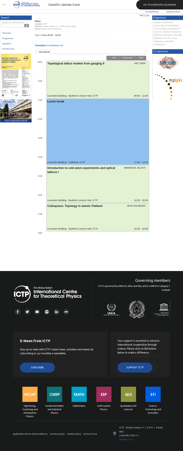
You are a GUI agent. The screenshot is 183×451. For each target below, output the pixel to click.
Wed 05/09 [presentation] (44, 52)
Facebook (17, 312)
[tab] (44, 52)
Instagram (47, 312)
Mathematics (79, 406)
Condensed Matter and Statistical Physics (54, 409)
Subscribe (37, 367)
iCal (147, 15)
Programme (7, 38)
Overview (6, 33)
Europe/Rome (152, 11)
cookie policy (74, 433)
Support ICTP (135, 367)
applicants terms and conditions (30, 433)
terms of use (90, 433)
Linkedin (56, 312)
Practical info (8, 49)
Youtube (37, 312)
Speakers (6, 43)
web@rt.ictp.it (126, 439)
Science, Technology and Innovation (153, 409)
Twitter (27, 312)
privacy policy (57, 433)
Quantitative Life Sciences (128, 408)
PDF (142, 15)
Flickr (66, 312)
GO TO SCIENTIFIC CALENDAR (159, 4)
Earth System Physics (103, 408)
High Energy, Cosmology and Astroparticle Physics (30, 409)
